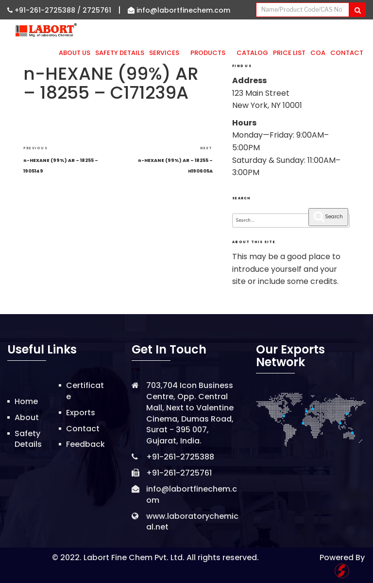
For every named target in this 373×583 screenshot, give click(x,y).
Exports (80, 412)
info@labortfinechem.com (179, 10)
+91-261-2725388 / (45, 10)
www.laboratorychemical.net (192, 522)
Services (167, 52)
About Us (74, 52)
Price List (289, 52)
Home (26, 401)
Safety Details (119, 52)
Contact (346, 52)
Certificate (85, 391)
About (27, 417)
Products (211, 52)
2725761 (97, 10)
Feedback (85, 444)
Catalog (252, 52)
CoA (317, 52)
